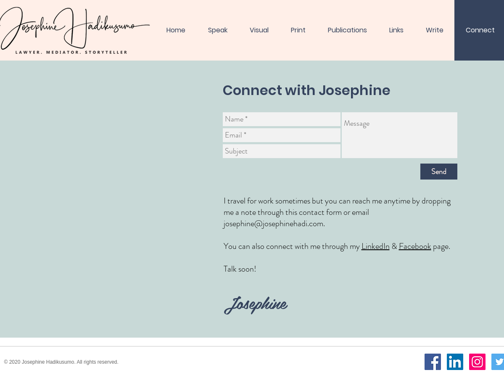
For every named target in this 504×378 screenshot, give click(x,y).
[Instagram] (477, 362)
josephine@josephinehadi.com (273, 223)
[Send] (438, 172)
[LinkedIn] (455, 362)
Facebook (415, 246)
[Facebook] (433, 362)
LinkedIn (376, 246)
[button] (298, 30)
